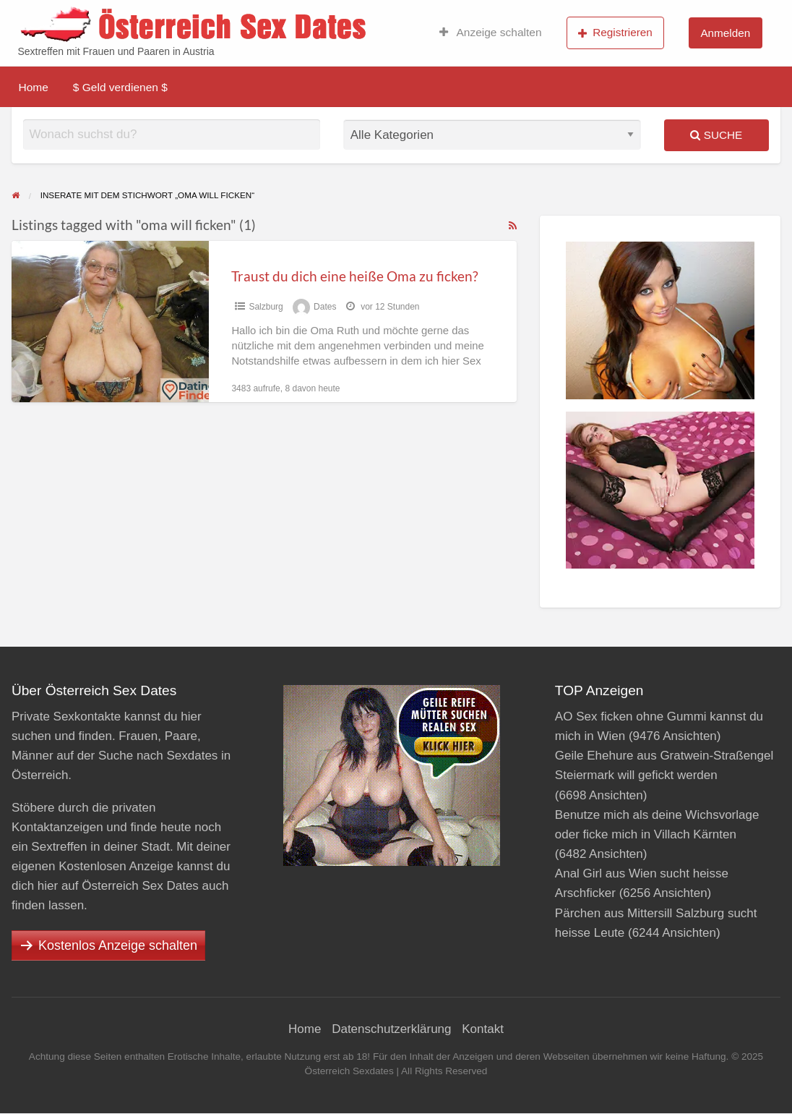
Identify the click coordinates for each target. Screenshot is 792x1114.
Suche (716, 135)
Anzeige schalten (490, 32)
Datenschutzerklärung (391, 1029)
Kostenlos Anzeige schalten (117, 945)
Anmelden (725, 33)
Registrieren (615, 32)
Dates (325, 307)
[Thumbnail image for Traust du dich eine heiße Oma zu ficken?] (110, 321)
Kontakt (483, 1029)
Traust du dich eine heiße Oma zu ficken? (354, 276)
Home (33, 87)
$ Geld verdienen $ (120, 87)
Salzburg (266, 307)
